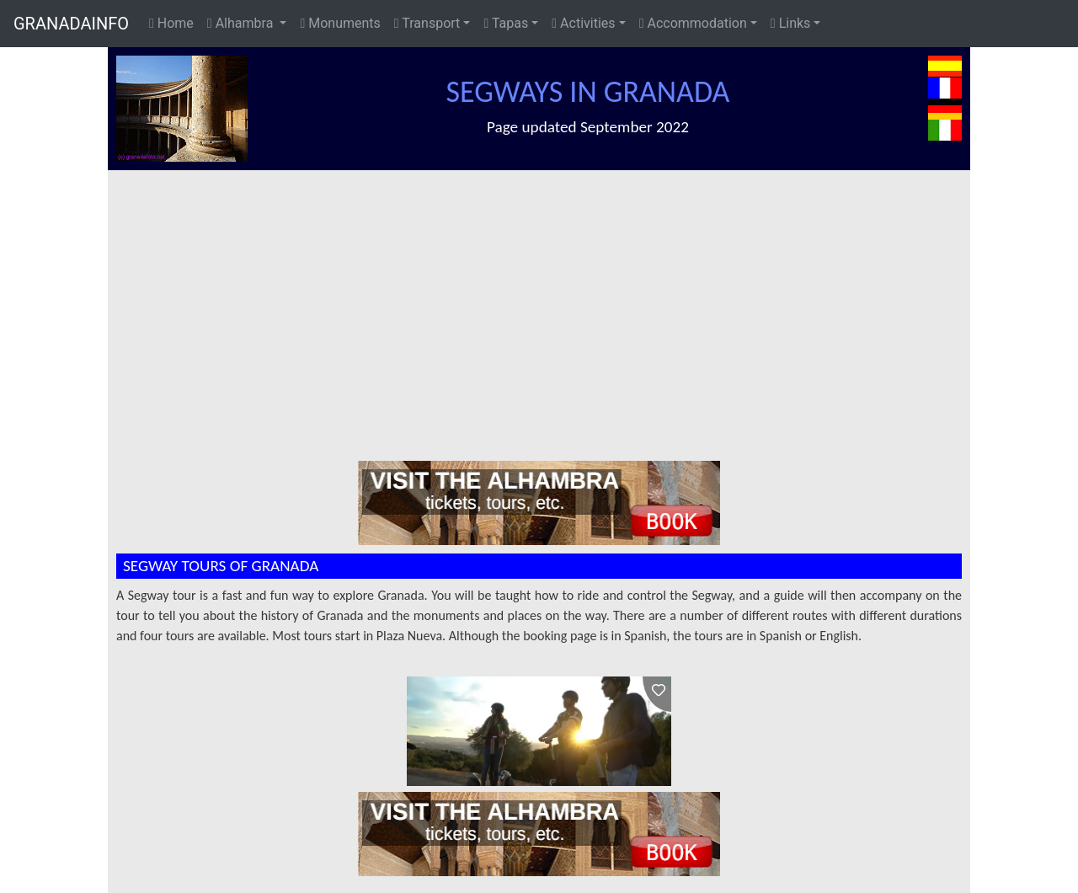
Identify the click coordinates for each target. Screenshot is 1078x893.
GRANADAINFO (71, 23)
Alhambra (241, 23)
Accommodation (693, 23)
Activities (583, 23)
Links (791, 23)
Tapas (505, 23)
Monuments (340, 23)
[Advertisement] (547, 296)
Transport (427, 23)
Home (171, 23)
